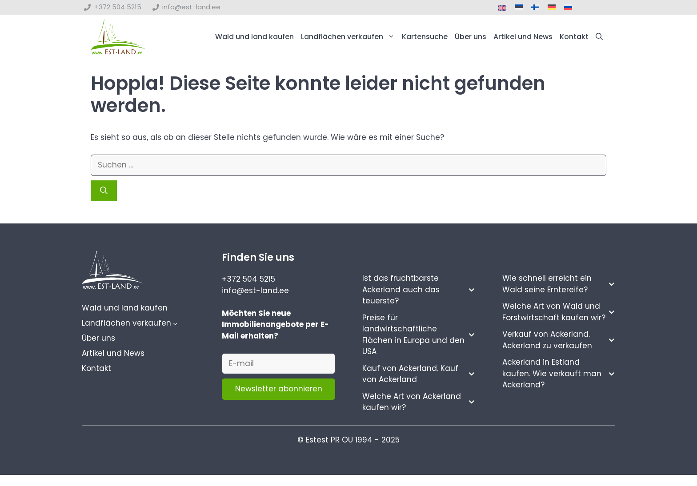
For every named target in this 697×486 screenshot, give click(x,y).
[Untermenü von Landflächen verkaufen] (175, 323)
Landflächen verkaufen (349, 37)
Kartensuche (425, 37)
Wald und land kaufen (254, 37)
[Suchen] (104, 191)
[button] (599, 37)
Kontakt (574, 37)
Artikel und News (523, 37)
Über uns (470, 37)
